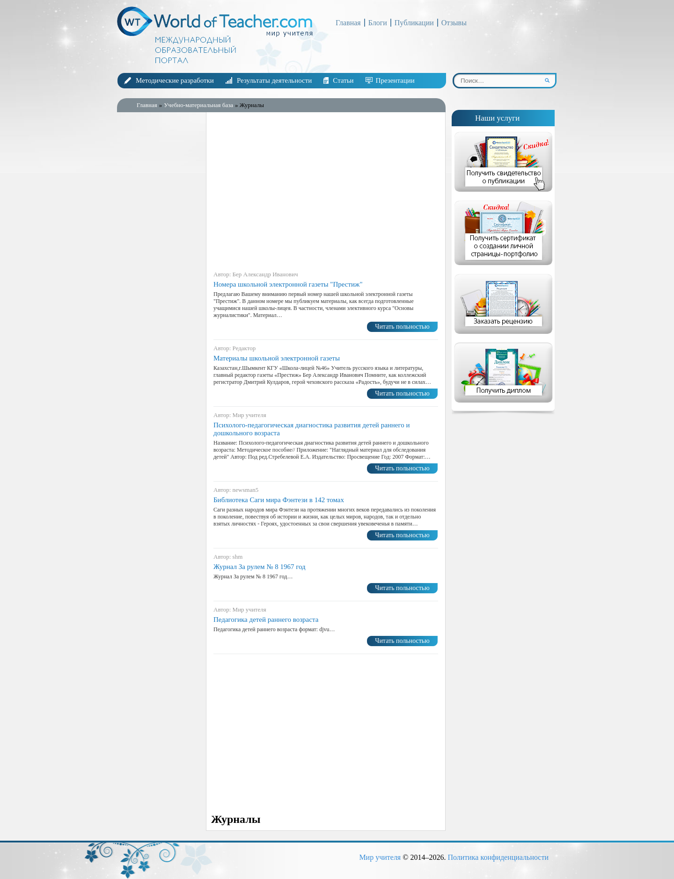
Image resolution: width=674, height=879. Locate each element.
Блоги (377, 23)
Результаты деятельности (274, 80)
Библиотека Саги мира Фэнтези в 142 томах (278, 500)
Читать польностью (402, 326)
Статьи (343, 80)
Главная (348, 23)
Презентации (395, 80)
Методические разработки (175, 80)
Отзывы (454, 23)
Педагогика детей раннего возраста (265, 619)
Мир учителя (380, 857)
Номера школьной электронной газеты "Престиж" (288, 284)
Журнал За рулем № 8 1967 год (259, 566)
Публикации (414, 23)
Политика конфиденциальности (498, 857)
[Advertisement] (159, 266)
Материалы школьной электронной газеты (276, 358)
